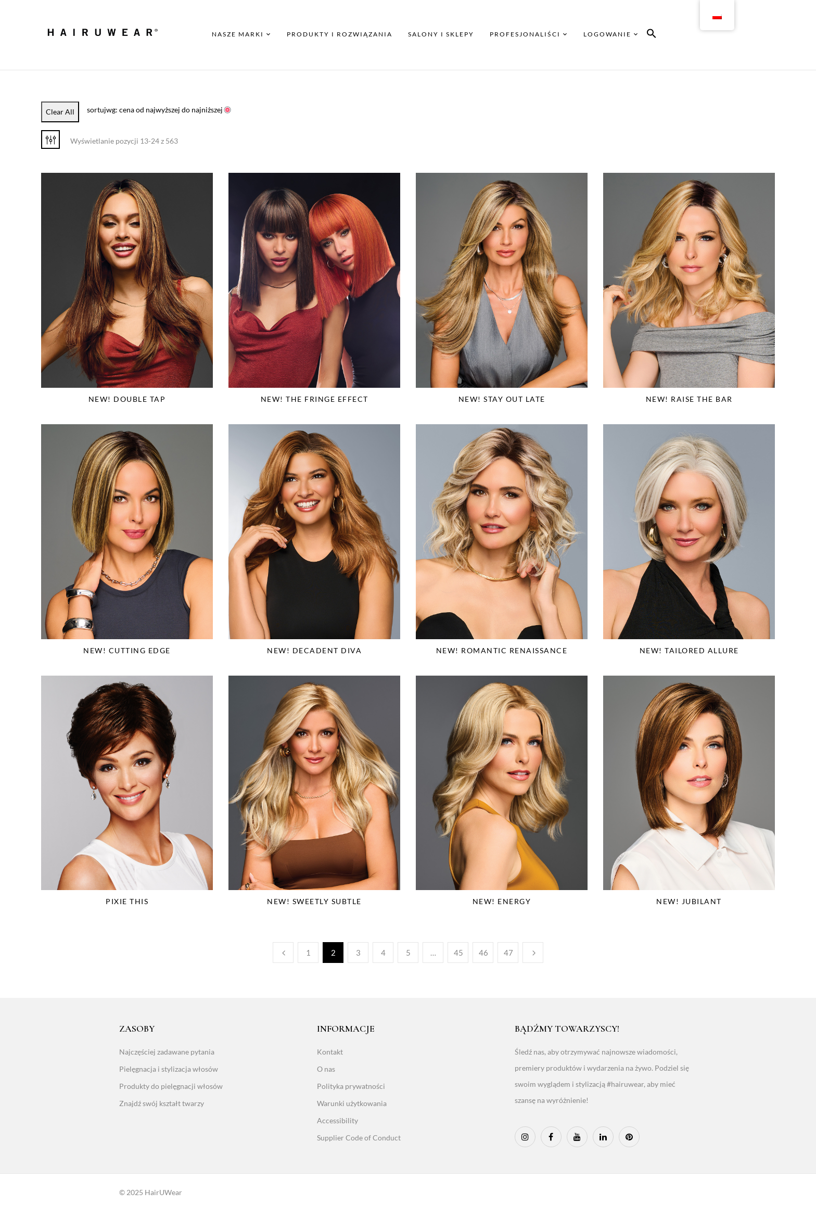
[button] (651, 35)
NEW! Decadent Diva (314, 650)
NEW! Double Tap (127, 399)
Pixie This (127, 901)
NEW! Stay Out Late (501, 399)
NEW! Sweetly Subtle (314, 901)
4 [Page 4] (383, 952)
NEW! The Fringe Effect (314, 399)
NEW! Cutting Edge (127, 650)
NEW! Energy (502, 901)
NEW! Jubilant (689, 901)
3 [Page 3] (358, 952)
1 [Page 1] (308, 952)
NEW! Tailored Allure (689, 650)
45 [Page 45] (458, 952)
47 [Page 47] (508, 952)
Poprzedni (283, 952)
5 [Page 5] (408, 952)
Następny (532, 952)
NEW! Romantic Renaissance (502, 650)
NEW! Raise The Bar (689, 399)
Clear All (60, 111)
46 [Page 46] (483, 952)
